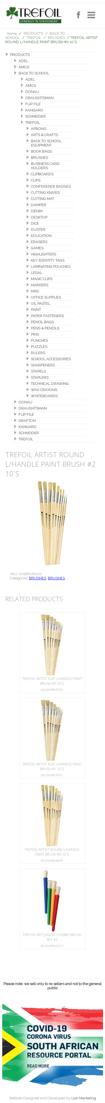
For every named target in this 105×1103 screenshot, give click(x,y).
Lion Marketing (83, 1098)
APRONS (38, 129)
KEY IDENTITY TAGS (47, 260)
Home (12, 33)
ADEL (23, 61)
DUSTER (38, 229)
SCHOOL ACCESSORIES (51, 359)
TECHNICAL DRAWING (50, 384)
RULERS (38, 353)
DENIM (37, 211)
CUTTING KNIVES (45, 193)
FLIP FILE (33, 104)
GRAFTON (27, 421)
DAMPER (38, 205)
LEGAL (36, 273)
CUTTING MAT (42, 199)
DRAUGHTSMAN (39, 98)
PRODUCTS (33, 33)
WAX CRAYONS (44, 390)
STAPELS (38, 371)
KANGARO (34, 110)
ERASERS (39, 242)
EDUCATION (41, 236)
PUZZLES (39, 347)
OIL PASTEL (40, 303)
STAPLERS (39, 377)
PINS (35, 334)
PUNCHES (39, 340)
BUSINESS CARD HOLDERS (45, 166)
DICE (35, 223)
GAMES (37, 248)
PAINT (36, 310)
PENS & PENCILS (45, 328)
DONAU (32, 92)
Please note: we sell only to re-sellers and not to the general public (52, 986)
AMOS (23, 67)
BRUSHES (56, 38)
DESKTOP (39, 217)
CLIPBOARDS (42, 174)
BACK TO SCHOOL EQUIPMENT (46, 143)
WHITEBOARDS (44, 396)
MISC (35, 291)
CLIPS (35, 180)
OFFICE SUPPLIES (46, 297)
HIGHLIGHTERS (43, 254)
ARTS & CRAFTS (44, 135)
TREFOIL (34, 38)
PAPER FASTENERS (47, 316)
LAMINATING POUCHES (50, 266)
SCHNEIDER (35, 116)
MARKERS (39, 285)
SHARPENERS (43, 365)
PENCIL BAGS (42, 322)
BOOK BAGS (41, 151)
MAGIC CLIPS (41, 279)
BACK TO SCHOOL (33, 73)
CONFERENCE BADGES (51, 186)
